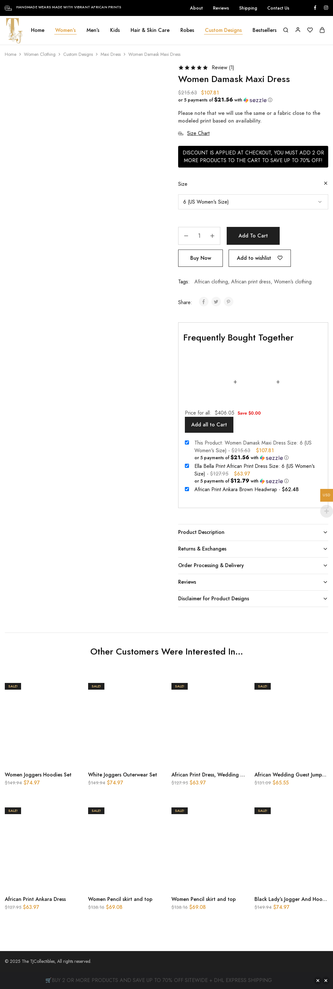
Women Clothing (40, 54)
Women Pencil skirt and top (120, 899)
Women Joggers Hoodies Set (38, 774)
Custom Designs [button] (223, 30)
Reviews (221, 8)
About (196, 8)
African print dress (251, 281)
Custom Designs (78, 54)
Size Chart (193, 133)
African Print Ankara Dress (35, 899)
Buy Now (200, 258)
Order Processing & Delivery (253, 565)
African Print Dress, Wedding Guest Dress (219, 774)
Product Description (253, 532)
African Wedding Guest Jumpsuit (292, 774)
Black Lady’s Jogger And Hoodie (292, 899)
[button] (250, 100)
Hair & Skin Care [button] (150, 30)
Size (182, 184)
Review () (223, 67)
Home (37, 30)
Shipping (248, 8)
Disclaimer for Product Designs (253, 598)
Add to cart (253, 235)
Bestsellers (264, 30)
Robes (187, 30)
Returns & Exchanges (253, 548)
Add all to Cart (209, 424)
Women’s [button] (65, 30)
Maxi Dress (111, 54)
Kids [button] (115, 30)
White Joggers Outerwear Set (122, 774)
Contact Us (278, 8)
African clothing (211, 281)
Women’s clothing (293, 281)
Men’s (93, 30)
